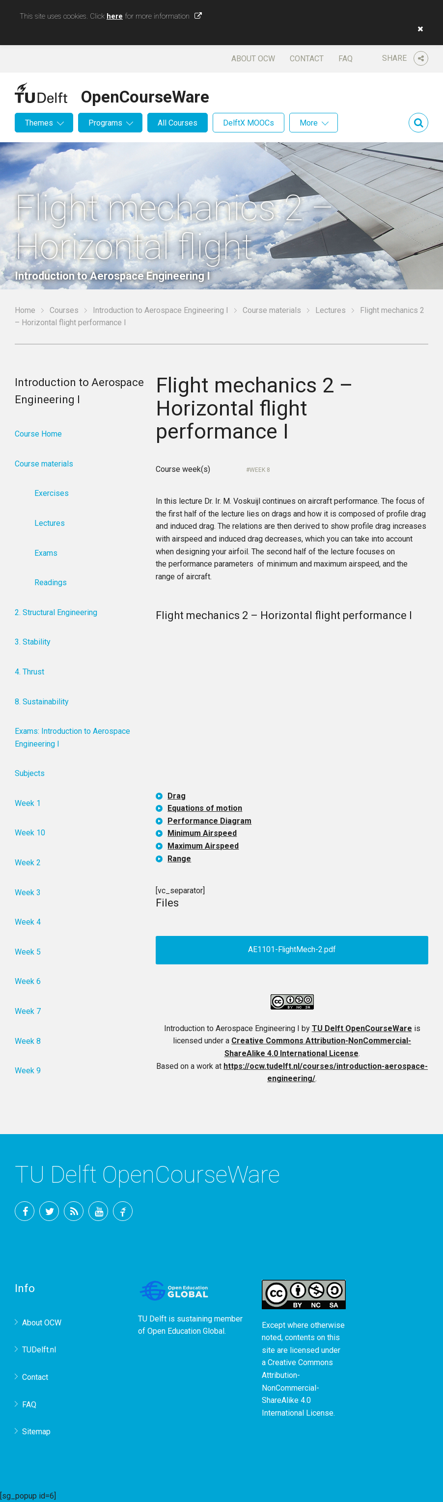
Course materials (272, 310)
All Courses (177, 123)
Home (25, 310)
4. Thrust (29, 671)
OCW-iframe (292, 708)
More (309, 123)
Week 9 (28, 1070)
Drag (176, 796)
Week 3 (28, 892)
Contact (307, 58)
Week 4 (28, 922)
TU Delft (123, 1211)
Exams (45, 553)
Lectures (330, 310)
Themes (39, 123)
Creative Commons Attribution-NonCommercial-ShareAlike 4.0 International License (297, 1387)
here (115, 16)
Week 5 (28, 952)
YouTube (98, 1211)
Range (179, 858)
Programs (105, 123)
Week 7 (28, 1011)
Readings (50, 582)
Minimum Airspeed (202, 833)
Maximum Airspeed (203, 846)
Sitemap (36, 1431)
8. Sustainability (42, 701)
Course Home (38, 434)
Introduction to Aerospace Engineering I (160, 310)
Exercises (51, 493)
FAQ (345, 58)
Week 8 (259, 469)
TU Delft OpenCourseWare (362, 1028)
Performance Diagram (209, 821)
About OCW (253, 58)
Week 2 (28, 862)
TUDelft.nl (39, 1349)
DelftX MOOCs (248, 123)
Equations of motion (204, 808)
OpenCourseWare (145, 95)
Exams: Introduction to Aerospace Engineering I (72, 737)
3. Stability (33, 642)
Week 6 (28, 981)
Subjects (30, 773)
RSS (73, 1211)
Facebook (24, 1211)
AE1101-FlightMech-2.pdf (292, 950)
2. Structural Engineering (56, 612)
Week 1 (28, 803)
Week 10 (30, 832)
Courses (64, 310)
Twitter (49, 1211)
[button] (418, 29)
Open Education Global (185, 1331)
